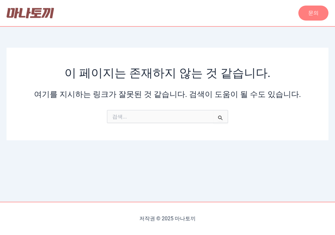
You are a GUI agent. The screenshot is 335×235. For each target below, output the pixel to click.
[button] (313, 13)
